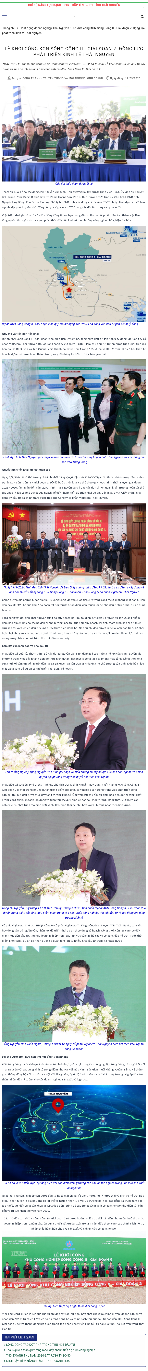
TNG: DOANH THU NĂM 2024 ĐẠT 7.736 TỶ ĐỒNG (37, 1355)
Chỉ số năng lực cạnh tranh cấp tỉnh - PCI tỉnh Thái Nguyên (74, 5)
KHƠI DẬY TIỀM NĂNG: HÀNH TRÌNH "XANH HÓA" (37, 1361)
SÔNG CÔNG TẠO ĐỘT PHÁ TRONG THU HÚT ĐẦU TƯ (39, 1344)
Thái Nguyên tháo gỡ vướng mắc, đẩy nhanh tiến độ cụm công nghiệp (49, 1350)
